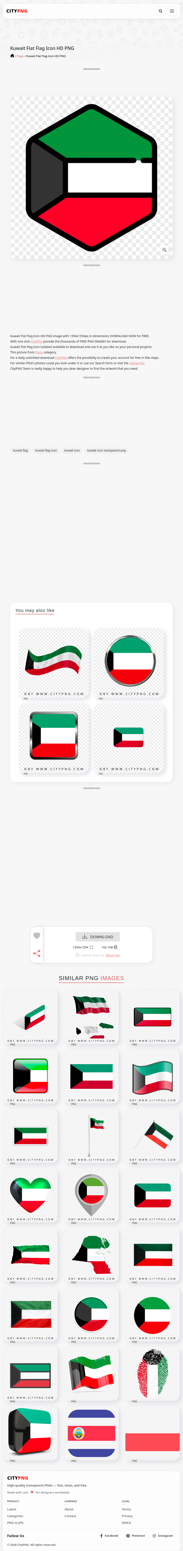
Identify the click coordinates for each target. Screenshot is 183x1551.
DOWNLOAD (97, 937)
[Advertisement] (91, 82)
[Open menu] (172, 11)
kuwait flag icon (46, 450)
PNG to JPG (15, 1523)
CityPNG (37, 341)
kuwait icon (72, 450)
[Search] (160, 11)
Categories (15, 1516)
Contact (70, 1516)
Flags (39, 352)
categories (136, 363)
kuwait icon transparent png (106, 450)
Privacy (127, 1516)
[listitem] (109, 1536)
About (69, 1509)
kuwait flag (20, 450)
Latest (11, 1509)
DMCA (126, 1523)
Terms (126, 1509)
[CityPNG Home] (17, 11)
